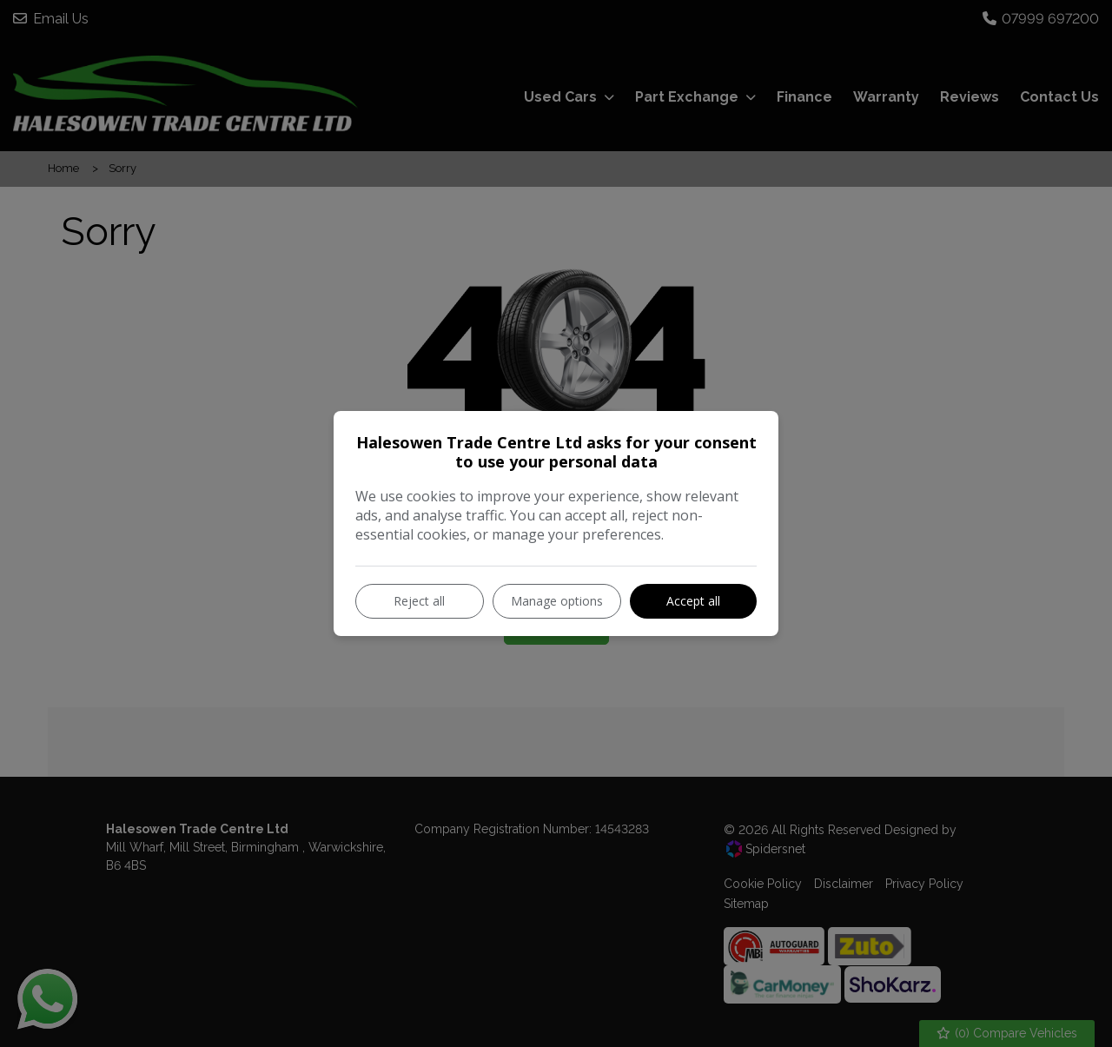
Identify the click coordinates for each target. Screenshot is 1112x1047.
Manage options (557, 601)
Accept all (693, 601)
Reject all (419, 601)
